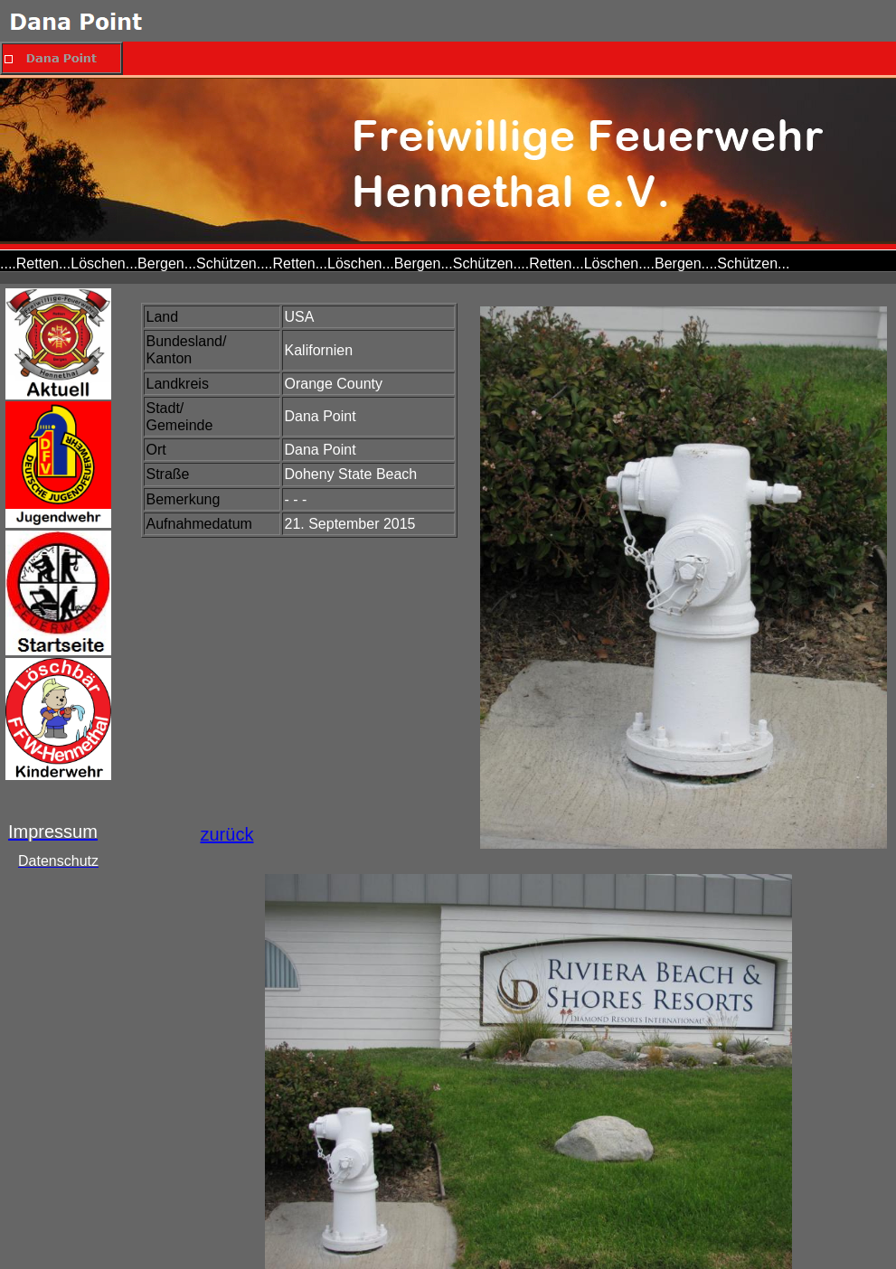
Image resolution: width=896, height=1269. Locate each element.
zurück (227, 834)
